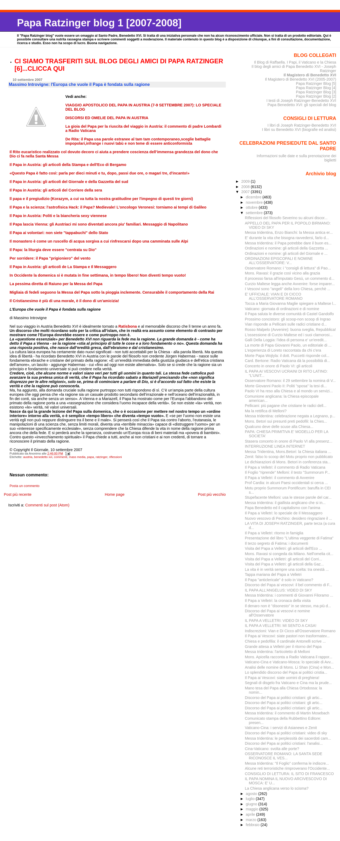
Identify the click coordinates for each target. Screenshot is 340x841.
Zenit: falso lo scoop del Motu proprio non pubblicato (289, 457)
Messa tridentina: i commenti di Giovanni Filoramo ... (289, 595)
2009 (246, 181)
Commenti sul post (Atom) (47, 505)
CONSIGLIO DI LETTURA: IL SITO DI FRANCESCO (289, 774)
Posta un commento (25, 486)
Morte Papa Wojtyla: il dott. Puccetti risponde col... (287, 355)
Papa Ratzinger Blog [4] (316, 88)
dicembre (254, 197)
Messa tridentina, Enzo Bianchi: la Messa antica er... (289, 232)
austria (27, 457)
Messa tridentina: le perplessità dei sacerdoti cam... (288, 738)
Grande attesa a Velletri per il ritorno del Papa (283, 646)
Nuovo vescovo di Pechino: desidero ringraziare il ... (288, 518)
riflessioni (115, 457)
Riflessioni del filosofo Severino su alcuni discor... (286, 218)
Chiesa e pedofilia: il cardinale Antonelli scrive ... (285, 641)
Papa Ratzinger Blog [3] (316, 92)
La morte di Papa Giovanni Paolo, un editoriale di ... (288, 345)
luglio (251, 799)
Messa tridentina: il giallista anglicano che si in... (285, 503)
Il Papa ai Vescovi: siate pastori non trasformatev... (287, 636)
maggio (252, 809)
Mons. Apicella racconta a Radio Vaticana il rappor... (288, 657)
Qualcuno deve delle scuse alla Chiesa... (279, 426)
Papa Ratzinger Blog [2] (316, 96)
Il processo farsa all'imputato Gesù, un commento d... (289, 278)
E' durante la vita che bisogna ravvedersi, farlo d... (287, 238)
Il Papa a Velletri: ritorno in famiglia (274, 533)
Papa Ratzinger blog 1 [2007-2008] (99, 22)
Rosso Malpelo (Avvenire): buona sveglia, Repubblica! (290, 329)
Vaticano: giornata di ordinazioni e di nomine (282, 309)
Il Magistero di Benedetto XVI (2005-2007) (300, 79)
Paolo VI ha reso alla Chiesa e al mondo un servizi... (289, 391)
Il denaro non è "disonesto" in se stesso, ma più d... (288, 606)
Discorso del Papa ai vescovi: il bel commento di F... (288, 585)
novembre (255, 202)
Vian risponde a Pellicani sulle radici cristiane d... (286, 324)
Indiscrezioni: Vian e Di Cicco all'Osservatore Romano (290, 631)
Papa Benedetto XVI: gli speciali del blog (301, 105)
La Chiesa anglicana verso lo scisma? (277, 788)
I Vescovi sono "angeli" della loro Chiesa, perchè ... (287, 289)
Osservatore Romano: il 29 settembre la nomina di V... (290, 380)
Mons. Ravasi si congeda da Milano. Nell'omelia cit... (289, 554)
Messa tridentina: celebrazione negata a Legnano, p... (290, 416)
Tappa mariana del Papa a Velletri (273, 574)
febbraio (253, 825)
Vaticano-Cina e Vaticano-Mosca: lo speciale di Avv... (289, 662)
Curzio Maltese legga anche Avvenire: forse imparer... (290, 284)
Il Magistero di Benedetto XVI (310, 75)
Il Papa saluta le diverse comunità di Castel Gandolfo (289, 314)
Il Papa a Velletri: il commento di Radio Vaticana (285, 467)
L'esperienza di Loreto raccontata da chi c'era (283, 350)
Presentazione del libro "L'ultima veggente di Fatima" (289, 538)
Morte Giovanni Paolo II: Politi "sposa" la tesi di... (286, 386)
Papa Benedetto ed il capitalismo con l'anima (282, 508)
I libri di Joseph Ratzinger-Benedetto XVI (301, 125)
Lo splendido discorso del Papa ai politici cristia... (286, 672)
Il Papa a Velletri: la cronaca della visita (278, 600)
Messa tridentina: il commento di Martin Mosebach (287, 713)
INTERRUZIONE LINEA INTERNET (275, 446)
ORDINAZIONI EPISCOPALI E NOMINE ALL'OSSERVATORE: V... (279, 260)
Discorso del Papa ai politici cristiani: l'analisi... (284, 743)
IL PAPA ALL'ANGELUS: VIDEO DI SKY (278, 590)
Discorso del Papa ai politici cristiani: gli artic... (283, 698)
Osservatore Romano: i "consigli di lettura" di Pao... (288, 268)
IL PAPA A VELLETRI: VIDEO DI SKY (276, 620)
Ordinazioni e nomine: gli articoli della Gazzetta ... (286, 248)
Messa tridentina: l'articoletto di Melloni (277, 652)
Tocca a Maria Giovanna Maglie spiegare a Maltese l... (290, 303)
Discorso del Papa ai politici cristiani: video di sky (286, 733)
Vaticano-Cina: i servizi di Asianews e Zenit (281, 728)
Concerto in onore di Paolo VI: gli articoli (278, 366)
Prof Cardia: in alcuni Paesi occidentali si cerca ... (286, 483)
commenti (60, 457)
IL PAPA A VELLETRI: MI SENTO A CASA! (280, 625)
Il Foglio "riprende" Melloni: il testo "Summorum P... (287, 472)
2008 (246, 187)
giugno (252, 804)
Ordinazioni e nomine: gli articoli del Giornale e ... (286, 253)
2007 (246, 192)
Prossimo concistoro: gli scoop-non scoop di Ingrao (288, 319)
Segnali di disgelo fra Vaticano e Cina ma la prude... (288, 683)
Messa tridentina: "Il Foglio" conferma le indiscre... (287, 763)
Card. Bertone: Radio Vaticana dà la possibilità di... (287, 361)
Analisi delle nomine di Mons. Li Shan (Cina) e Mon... (289, 667)
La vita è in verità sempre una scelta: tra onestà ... (287, 569)
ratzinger (101, 457)
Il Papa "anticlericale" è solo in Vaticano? (279, 580)
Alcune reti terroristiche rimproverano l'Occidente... (287, 768)
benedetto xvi (43, 457)
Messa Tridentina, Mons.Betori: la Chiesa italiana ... (288, 451)
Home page (114, 494)
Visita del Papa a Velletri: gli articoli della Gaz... (284, 564)
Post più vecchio (212, 494)
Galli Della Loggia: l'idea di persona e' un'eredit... (286, 340)
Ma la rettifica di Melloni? (266, 411)
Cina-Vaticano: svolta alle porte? (272, 749)
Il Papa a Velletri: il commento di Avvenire (279, 478)
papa (90, 457)
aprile (251, 814)
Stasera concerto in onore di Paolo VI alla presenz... (288, 441)
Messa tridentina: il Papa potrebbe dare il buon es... (288, 243)
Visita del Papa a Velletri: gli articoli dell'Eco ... (283, 548)
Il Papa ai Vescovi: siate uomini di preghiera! (282, 678)
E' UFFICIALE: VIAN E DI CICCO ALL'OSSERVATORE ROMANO (274, 296)
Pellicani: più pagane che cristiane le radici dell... (285, 405)
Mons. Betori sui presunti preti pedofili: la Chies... (286, 421)
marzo (251, 820)
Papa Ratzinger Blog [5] (316, 83)
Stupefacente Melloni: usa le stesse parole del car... (288, 497)
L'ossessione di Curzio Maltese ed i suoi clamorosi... (289, 335)
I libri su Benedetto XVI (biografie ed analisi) (299, 129)
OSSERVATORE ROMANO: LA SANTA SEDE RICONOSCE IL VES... (283, 756)
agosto (252, 794)
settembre (255, 213)
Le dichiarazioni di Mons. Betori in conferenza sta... (288, 462)
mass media (77, 457)
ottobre (252, 207)
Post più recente (17, 494)
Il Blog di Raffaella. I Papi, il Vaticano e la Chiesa (295, 62)
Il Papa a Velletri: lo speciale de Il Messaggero (283, 513)
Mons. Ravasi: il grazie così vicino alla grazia (282, 273)
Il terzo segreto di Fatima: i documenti (276, 543)
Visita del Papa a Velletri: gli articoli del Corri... (283, 559)
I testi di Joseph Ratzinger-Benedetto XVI (301, 100)
